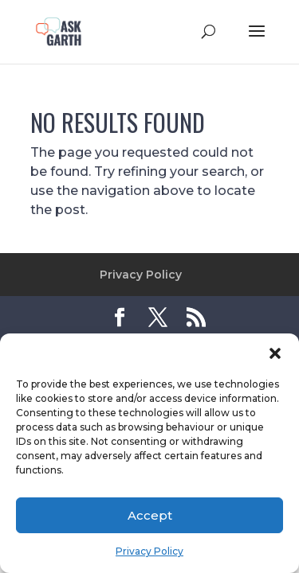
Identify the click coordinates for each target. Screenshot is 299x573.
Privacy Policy (149, 551)
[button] (275, 353)
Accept (150, 515)
